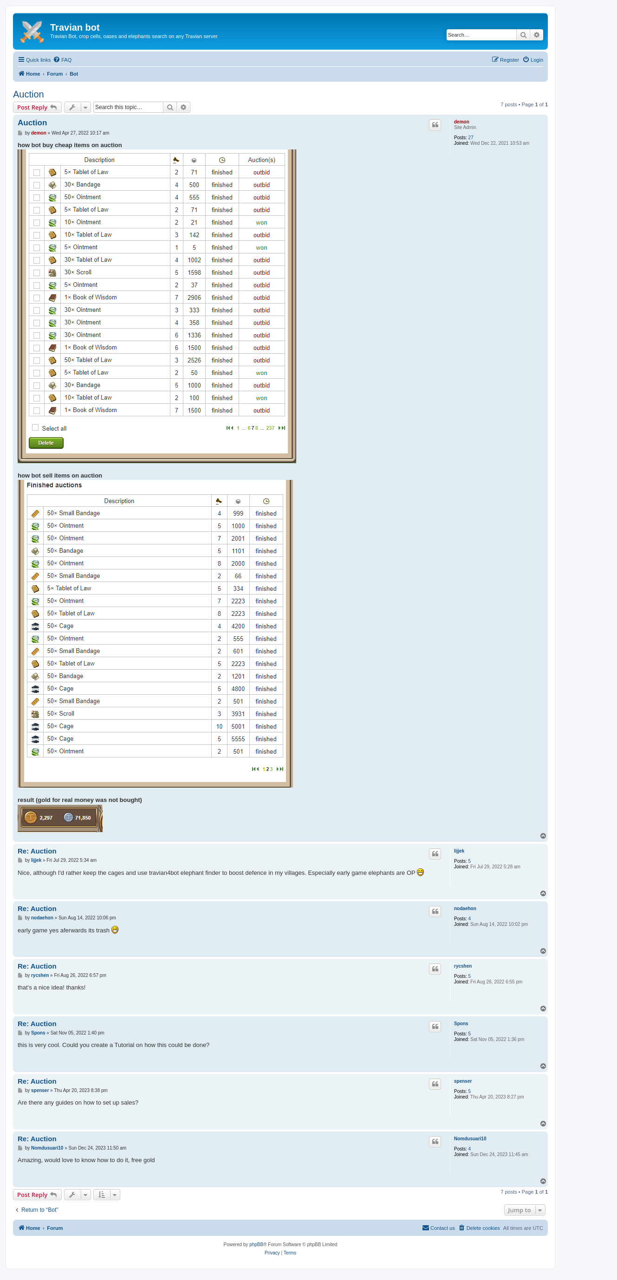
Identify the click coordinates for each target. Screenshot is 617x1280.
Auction (28, 94)
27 (471, 137)
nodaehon (465, 908)
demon (461, 121)
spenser (463, 1081)
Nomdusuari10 (470, 1138)
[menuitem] (62, 59)
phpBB (256, 1244)
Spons (461, 1023)
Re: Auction (37, 851)
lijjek (459, 850)
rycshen (463, 966)
